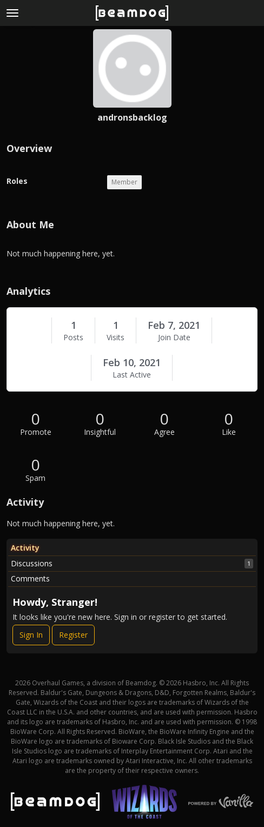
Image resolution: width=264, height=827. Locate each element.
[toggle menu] (12, 13)
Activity (25, 547)
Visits (115, 337)
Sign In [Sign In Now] (31, 635)
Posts (73, 337)
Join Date (174, 337)
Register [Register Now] (73, 635)
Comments (30, 578)
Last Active (132, 375)
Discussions (132, 563)
